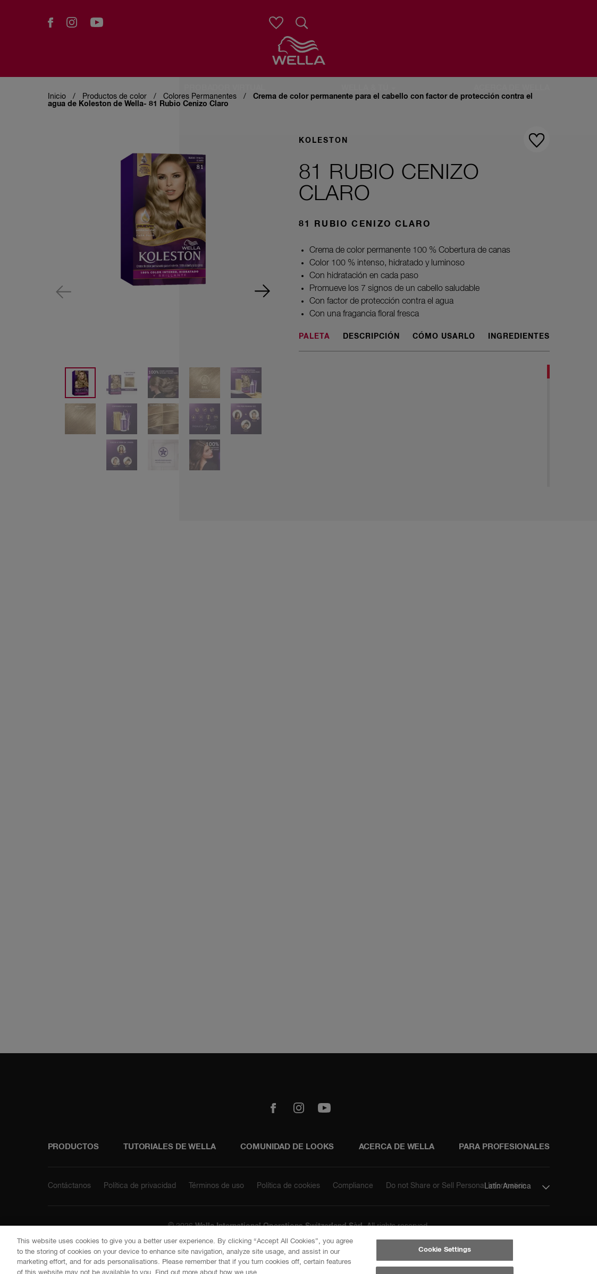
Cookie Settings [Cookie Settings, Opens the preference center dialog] (445, 1249)
